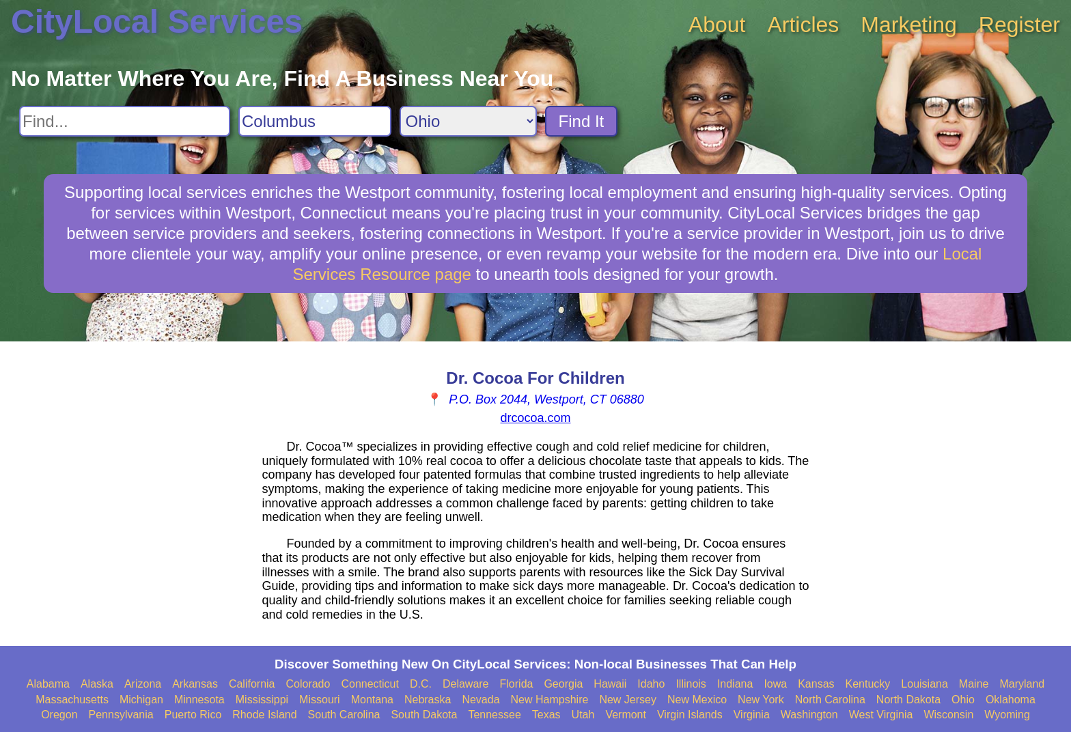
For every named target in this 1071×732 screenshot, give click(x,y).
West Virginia (881, 714)
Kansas (816, 684)
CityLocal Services (157, 21)
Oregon (59, 714)
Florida (516, 684)
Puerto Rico (193, 714)
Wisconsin (948, 714)
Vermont (625, 714)
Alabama (48, 684)
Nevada (480, 699)
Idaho (651, 684)
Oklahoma (1010, 699)
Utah (583, 714)
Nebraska (427, 699)
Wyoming (1007, 714)
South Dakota (424, 714)
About (717, 24)
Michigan (141, 699)
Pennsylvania (121, 714)
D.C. (421, 684)
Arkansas (195, 684)
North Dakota (908, 699)
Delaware (466, 684)
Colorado (308, 684)
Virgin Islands (690, 714)
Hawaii (610, 684)
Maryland (1021, 684)
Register (1019, 24)
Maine (974, 684)
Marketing (909, 24)
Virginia (752, 714)
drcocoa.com (535, 418)
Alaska (97, 684)
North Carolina (830, 699)
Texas (546, 714)
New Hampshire (550, 699)
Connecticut (370, 684)
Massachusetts (72, 699)
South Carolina (344, 714)
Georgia (563, 684)
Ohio (963, 699)
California (252, 684)
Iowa (775, 684)
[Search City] (314, 121)
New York (761, 699)
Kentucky (868, 684)
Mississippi (262, 699)
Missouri (319, 699)
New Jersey (627, 699)
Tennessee (494, 714)
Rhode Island (264, 714)
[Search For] (124, 121)
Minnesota (199, 699)
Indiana (735, 684)
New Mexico (697, 699)
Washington (809, 714)
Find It (581, 121)
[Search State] (468, 121)
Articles (803, 24)
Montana (372, 699)
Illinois (691, 684)
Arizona (142, 684)
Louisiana (924, 684)
